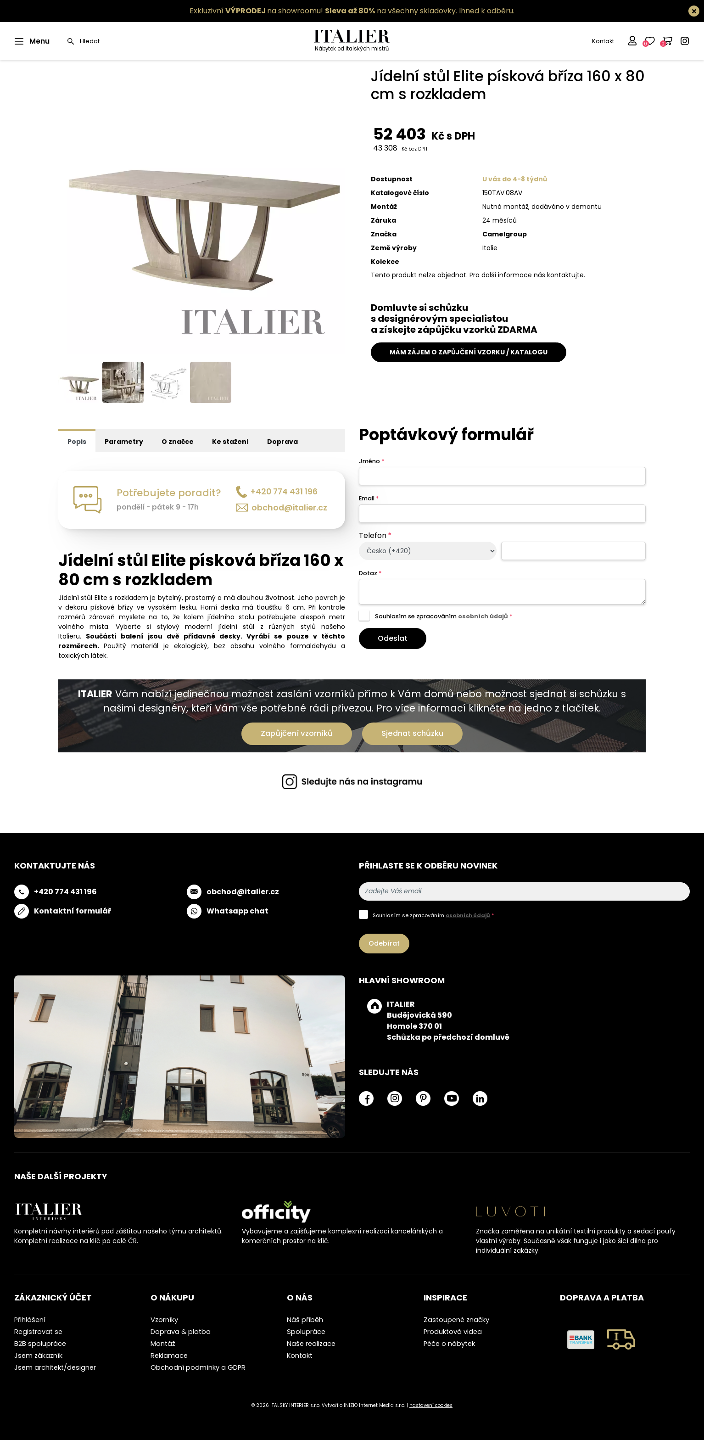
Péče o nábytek (449, 1343)
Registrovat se (38, 1331)
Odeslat (393, 638)
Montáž (163, 1343)
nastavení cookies (431, 1405)
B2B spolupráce (40, 1343)
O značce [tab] (178, 441)
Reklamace (169, 1355)
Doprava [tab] (282, 441)
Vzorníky (164, 1319)
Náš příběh (305, 1319)
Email (369, 498)
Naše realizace (311, 1343)
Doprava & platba (181, 1331)
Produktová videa (453, 1331)
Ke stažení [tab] (230, 441)
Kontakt (603, 41)
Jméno (371, 461)
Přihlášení (29, 1319)
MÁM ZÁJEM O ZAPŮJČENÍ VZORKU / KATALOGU (469, 352)
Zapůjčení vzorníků (297, 733)
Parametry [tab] (124, 441)
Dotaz (370, 573)
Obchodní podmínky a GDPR (198, 1367)
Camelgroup (504, 234)
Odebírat (384, 943)
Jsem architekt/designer (55, 1367)
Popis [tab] (76, 441)
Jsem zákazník (38, 1355)
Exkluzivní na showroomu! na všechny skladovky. (323, 11)
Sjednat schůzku (412, 733)
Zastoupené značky (456, 1319)
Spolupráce (306, 1331)
